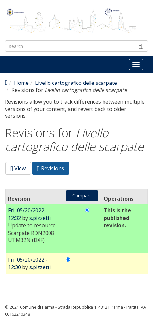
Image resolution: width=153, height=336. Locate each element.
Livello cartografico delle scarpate (76, 82)
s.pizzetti (40, 217)
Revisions (53, 169)
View (18, 168)
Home (21, 82)
